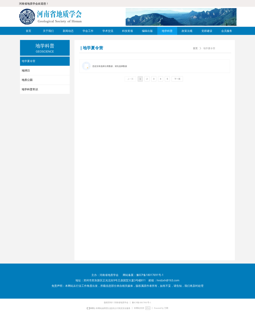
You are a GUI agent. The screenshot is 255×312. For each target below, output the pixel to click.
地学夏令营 (209, 48)
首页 (195, 48)
